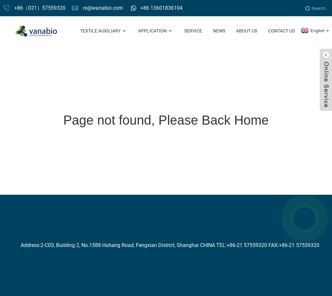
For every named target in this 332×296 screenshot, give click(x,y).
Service (193, 30)
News (219, 30)
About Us (246, 30)
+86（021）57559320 (39, 8)
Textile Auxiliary (103, 31)
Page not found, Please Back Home (166, 120)
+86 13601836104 (161, 8)
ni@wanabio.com (103, 8)
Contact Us (281, 30)
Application (155, 31)
